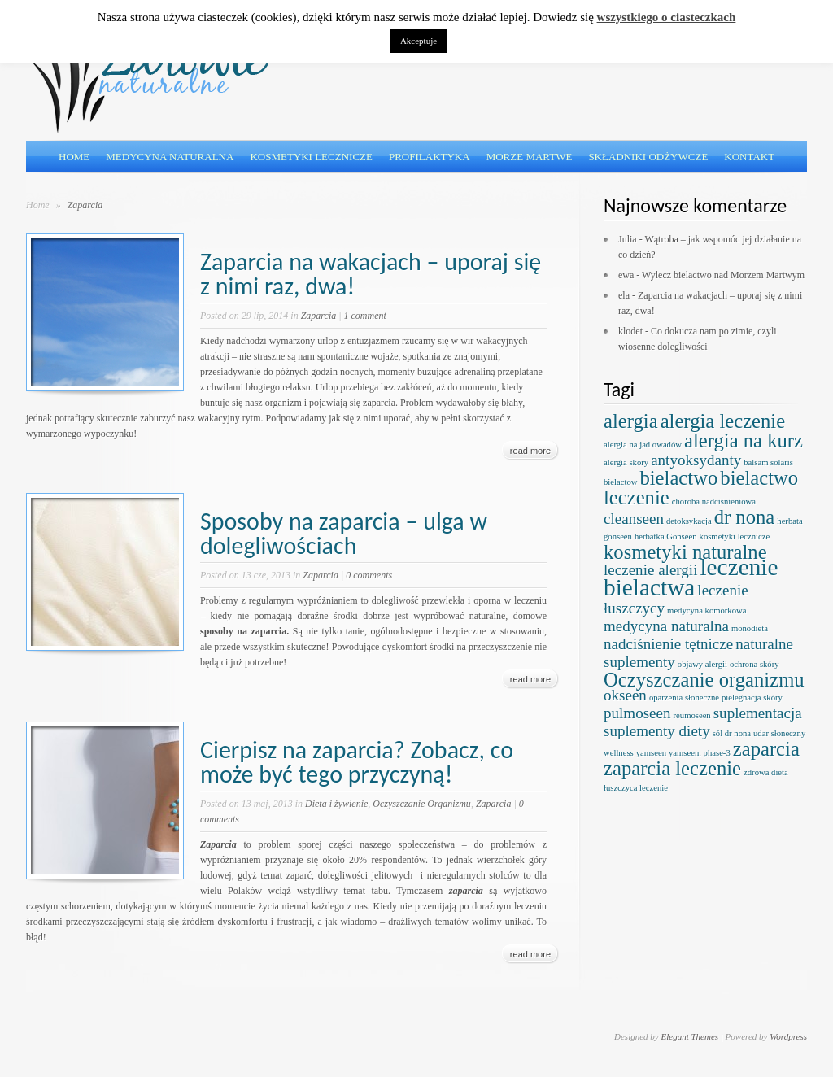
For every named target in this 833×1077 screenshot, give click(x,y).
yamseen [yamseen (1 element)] (651, 752)
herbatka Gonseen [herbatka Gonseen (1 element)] (666, 536)
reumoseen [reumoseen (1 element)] (692, 715)
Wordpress (788, 1036)
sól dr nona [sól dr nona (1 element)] (732, 733)
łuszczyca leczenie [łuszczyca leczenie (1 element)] (636, 787)
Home (74, 156)
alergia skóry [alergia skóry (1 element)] (626, 462)
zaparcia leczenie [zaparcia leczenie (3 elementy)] (672, 768)
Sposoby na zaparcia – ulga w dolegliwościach (343, 533)
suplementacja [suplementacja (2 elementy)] (757, 713)
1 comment (365, 315)
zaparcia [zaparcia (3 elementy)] (766, 749)
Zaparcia (319, 315)
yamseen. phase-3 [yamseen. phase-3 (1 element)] (700, 752)
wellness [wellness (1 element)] (619, 752)
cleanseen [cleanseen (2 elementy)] (634, 518)
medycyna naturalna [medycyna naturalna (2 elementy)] (666, 625)
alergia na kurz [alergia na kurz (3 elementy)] (743, 440)
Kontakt (749, 156)
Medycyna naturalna (169, 156)
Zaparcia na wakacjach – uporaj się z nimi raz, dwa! (370, 273)
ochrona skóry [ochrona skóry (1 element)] (754, 664)
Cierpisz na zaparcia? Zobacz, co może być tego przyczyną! (356, 762)
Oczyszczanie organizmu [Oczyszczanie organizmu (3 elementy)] (704, 680)
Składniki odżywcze (648, 156)
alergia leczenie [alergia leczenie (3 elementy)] (723, 421)
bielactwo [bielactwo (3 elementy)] (678, 478)
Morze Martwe (529, 156)
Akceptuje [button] (418, 41)
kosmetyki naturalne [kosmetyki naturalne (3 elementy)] (685, 552)
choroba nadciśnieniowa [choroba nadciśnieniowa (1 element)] (714, 501)
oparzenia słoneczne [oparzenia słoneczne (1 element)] (684, 697)
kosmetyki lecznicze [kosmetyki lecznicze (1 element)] (735, 536)
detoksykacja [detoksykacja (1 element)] (689, 521)
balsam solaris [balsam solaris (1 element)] (768, 462)
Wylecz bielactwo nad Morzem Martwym (723, 275)
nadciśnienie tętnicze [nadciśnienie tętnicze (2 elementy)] (668, 643)
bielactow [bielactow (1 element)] (620, 481)
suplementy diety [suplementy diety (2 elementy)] (657, 730)
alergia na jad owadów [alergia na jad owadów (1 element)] (643, 444)
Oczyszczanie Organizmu (422, 803)
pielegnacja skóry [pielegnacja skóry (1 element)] (752, 697)
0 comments (369, 575)
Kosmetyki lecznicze (311, 156)
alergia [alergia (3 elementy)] (631, 421)
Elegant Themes (689, 1036)
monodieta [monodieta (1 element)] (749, 628)
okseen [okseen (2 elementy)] (625, 695)
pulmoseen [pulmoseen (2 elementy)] (637, 713)
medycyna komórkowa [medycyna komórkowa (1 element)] (706, 610)
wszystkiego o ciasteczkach (666, 17)
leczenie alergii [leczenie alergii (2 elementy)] (650, 569)
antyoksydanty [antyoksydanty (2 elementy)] (696, 460)
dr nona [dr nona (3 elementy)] (744, 517)
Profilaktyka (429, 156)
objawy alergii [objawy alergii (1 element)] (702, 664)
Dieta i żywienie (336, 803)
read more (530, 451)
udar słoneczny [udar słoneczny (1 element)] (779, 733)
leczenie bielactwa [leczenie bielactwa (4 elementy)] (691, 577)
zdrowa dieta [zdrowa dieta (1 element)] (766, 772)
